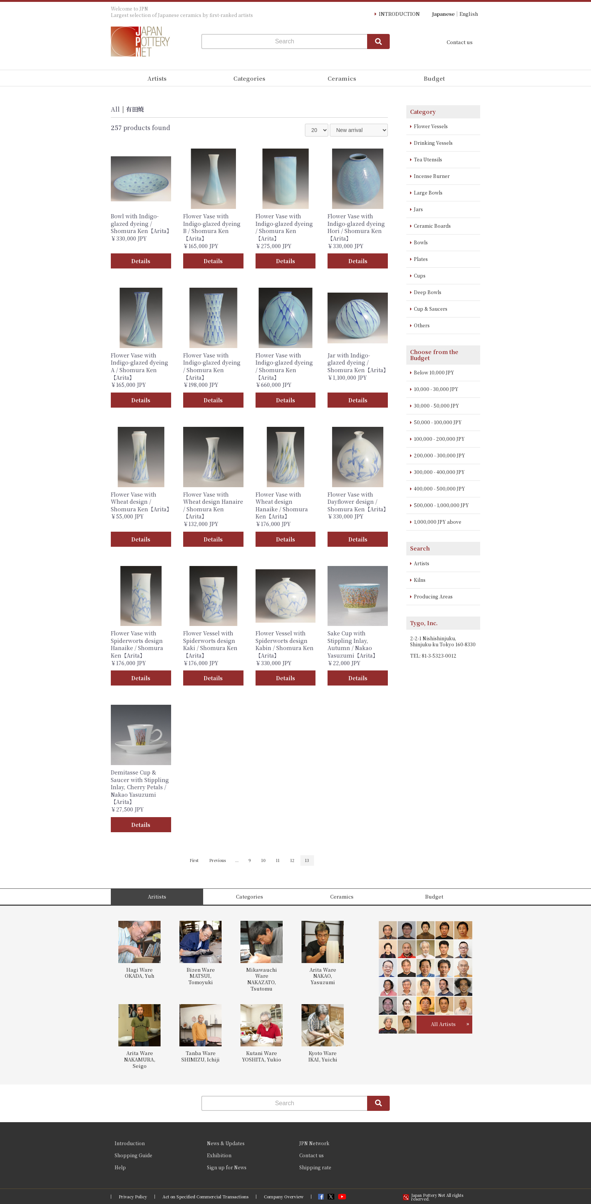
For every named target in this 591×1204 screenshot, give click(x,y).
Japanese (443, 13)
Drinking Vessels (433, 143)
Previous (217, 860)
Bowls (421, 242)
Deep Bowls (427, 292)
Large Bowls (428, 192)
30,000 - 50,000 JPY (436, 405)
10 (263, 860)
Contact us (460, 42)
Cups (420, 275)
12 (292, 860)
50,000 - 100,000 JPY (438, 422)
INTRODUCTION (399, 13)
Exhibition (219, 1155)
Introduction (130, 1143)
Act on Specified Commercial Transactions (205, 1197)
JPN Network (314, 1143)
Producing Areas (433, 596)
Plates (421, 259)
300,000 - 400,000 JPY (439, 472)
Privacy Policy (133, 1197)
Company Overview (283, 1197)
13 (307, 860)
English (468, 13)
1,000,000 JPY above (437, 521)
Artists (421, 563)
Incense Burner (432, 176)
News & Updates (226, 1143)
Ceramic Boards (432, 225)
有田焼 (135, 109)
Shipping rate (315, 1167)
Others (422, 325)
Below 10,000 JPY (434, 372)
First (194, 860)
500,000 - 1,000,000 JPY (441, 505)
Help (120, 1167)
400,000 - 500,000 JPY (439, 488)
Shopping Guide (133, 1155)
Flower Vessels (431, 126)
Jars (418, 209)
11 (278, 860)
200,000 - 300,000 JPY (439, 455)
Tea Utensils (428, 159)
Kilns (420, 580)
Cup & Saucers (430, 308)
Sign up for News (227, 1167)
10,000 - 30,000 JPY (436, 389)
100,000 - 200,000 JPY (439, 439)
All (115, 109)
